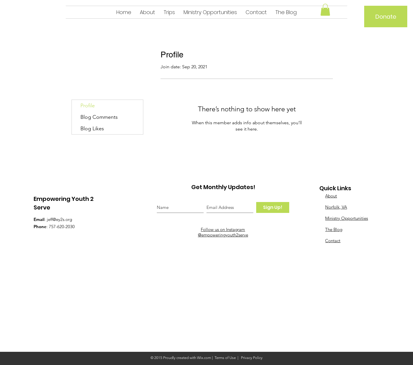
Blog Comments (99, 117)
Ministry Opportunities (346, 218)
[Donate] (385, 16)
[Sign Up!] (272, 207)
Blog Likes (92, 128)
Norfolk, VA (336, 207)
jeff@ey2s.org (59, 219)
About (331, 196)
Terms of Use (225, 358)
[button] (325, 10)
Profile (87, 105)
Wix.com (204, 358)
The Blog (333, 229)
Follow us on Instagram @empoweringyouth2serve (223, 232)
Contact (332, 240)
